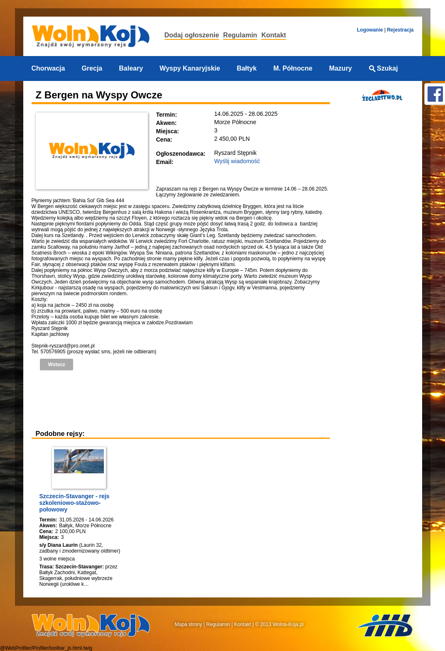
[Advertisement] (183, 399)
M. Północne (292, 68)
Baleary (131, 68)
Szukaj (383, 68)
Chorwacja (48, 68)
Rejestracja (400, 30)
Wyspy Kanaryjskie (190, 68)
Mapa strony (188, 624)
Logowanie (370, 30)
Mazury (340, 68)
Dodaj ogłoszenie (192, 35)
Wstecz (56, 364)
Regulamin (240, 35)
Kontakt (273, 35)
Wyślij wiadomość (237, 161)
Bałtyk (247, 68)
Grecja (91, 68)
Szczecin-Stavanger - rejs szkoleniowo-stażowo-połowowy (74, 503)
